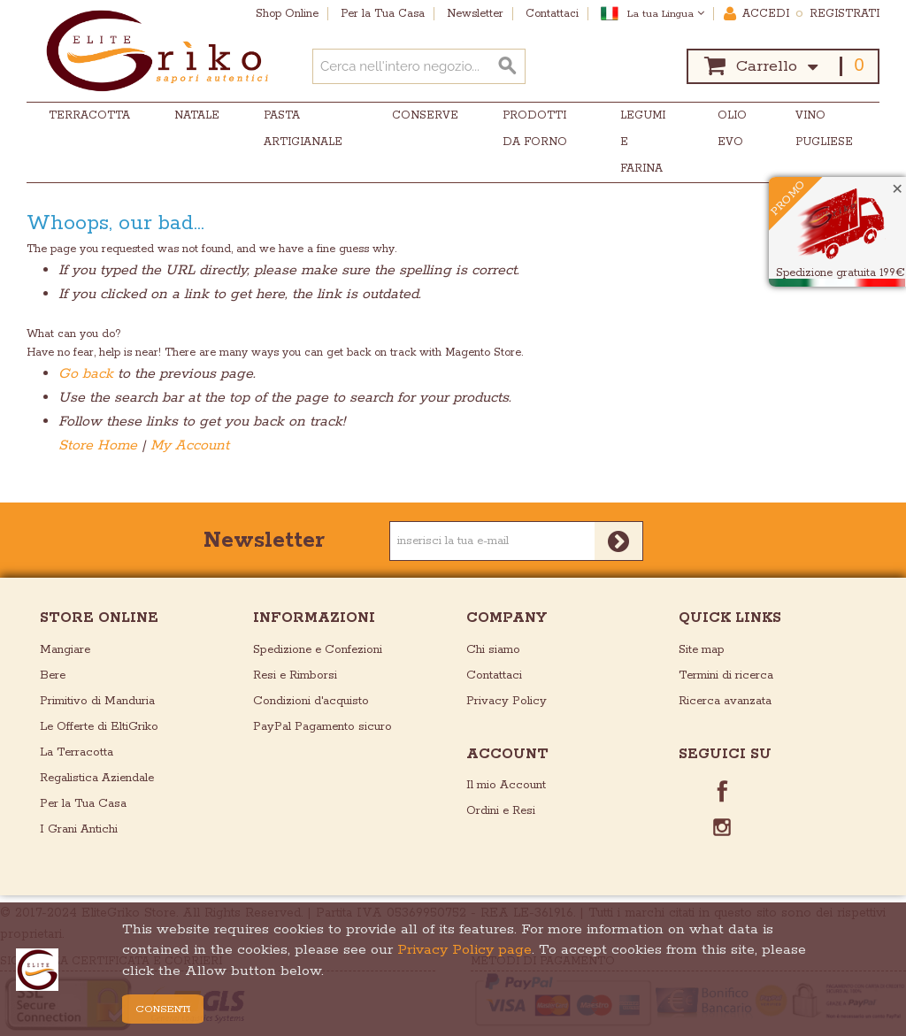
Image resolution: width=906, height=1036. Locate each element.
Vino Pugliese (824, 129)
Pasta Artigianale (303, 129)
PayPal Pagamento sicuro (322, 726)
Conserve (425, 115)
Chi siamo (493, 649)
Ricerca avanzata (725, 701)
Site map (702, 649)
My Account (189, 445)
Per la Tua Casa (83, 803)
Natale (196, 115)
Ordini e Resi (500, 810)
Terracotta (89, 115)
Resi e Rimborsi (295, 675)
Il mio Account (506, 785)
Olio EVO (732, 129)
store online (99, 618)
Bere (52, 675)
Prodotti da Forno (535, 129)
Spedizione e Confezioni (317, 649)
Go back (85, 374)
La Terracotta (76, 752)
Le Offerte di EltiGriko (99, 726)
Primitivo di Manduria (97, 701)
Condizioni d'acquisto (311, 701)
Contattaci (494, 675)
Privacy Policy (506, 701)
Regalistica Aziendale (97, 778)
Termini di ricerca (726, 675)
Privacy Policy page (464, 949)
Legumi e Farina (642, 142)
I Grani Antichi (79, 829)
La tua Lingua (665, 13)
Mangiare (65, 649)
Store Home (97, 445)
